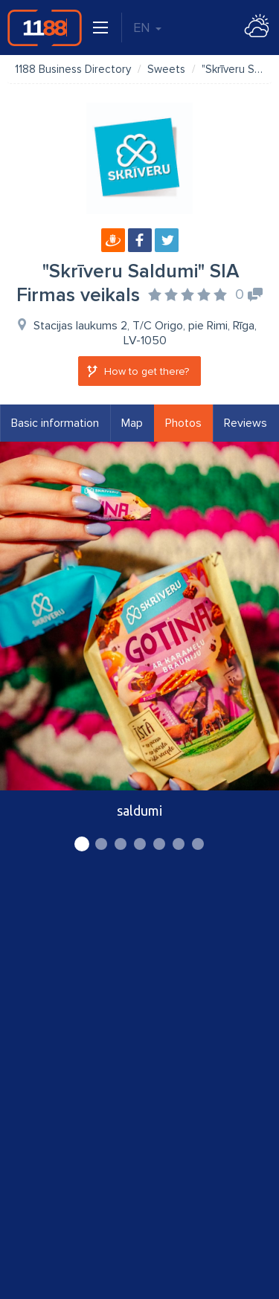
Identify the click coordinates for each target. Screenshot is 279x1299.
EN (147, 27)
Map (132, 423)
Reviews (245, 423)
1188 (44, 27)
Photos (183, 423)
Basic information (55, 423)
